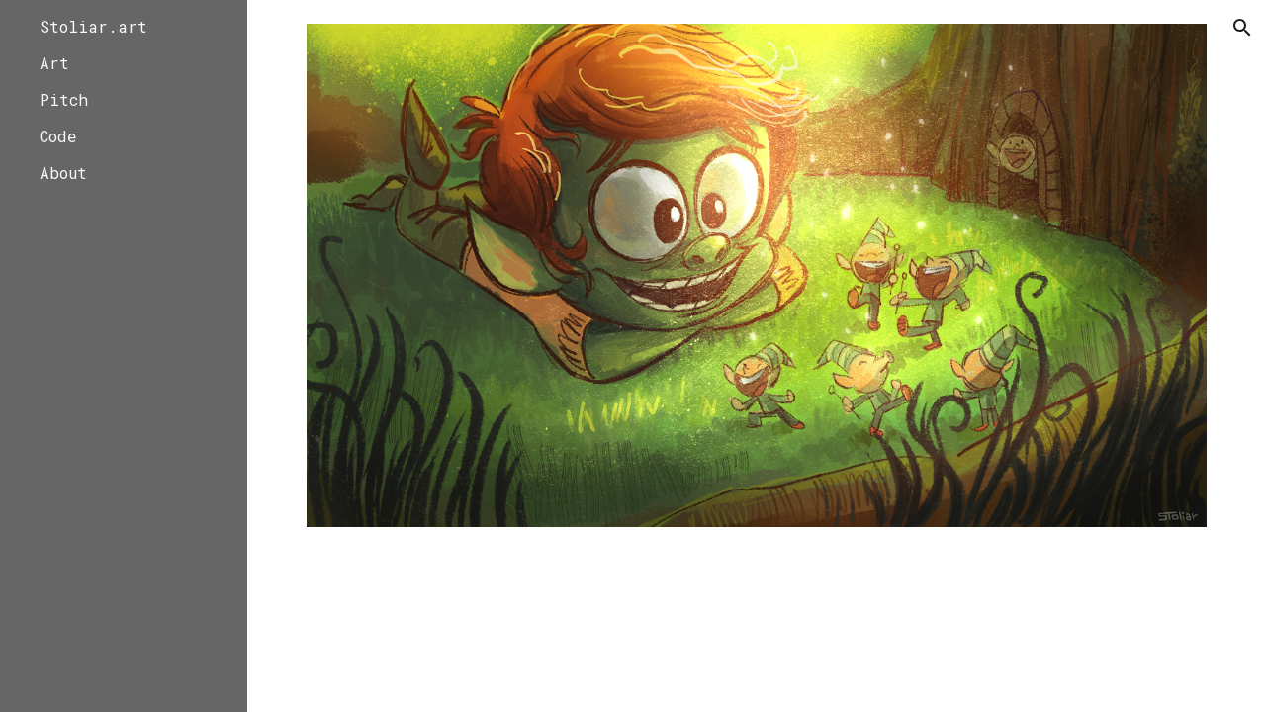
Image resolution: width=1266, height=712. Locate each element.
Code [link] (58, 136)
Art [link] (54, 62)
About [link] (63, 172)
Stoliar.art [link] (93, 26)
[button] (1242, 27)
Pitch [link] (64, 99)
